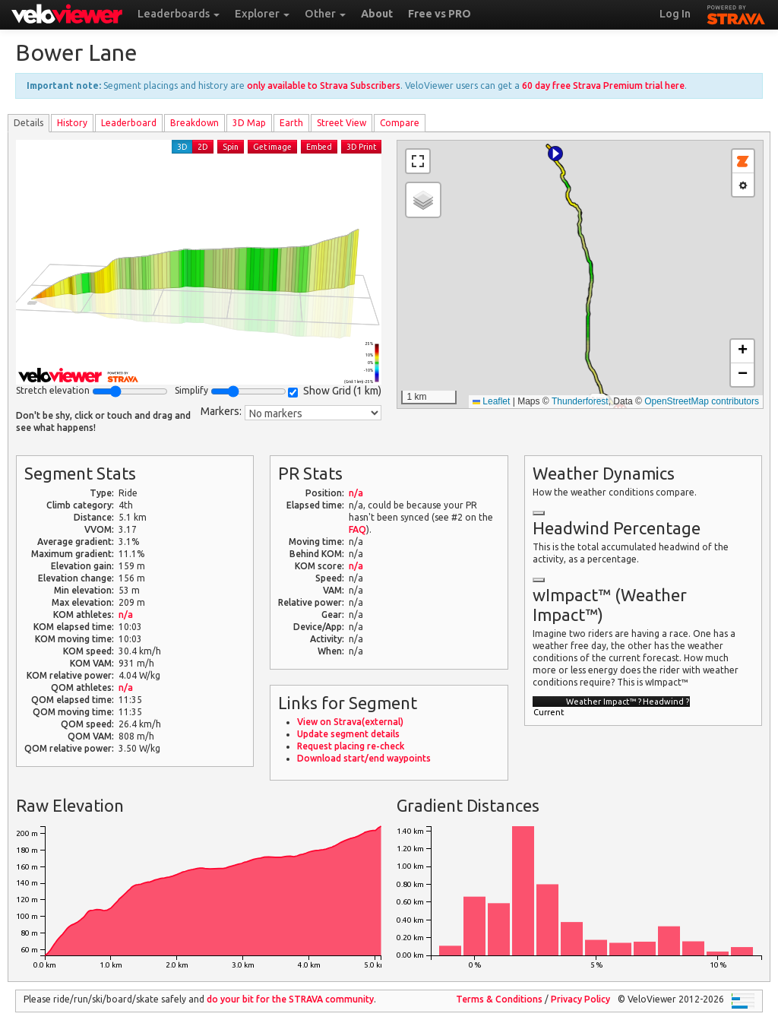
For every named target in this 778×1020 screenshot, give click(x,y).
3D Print (361, 146)
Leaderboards (179, 14)
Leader (129, 123)
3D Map (249, 123)
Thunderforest (580, 401)
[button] (555, 153)
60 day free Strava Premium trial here (603, 85)
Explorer (262, 14)
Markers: (221, 411)
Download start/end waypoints (364, 758)
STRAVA (736, 13)
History (72, 123)
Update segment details (348, 734)
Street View (341, 123)
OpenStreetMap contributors (701, 401)
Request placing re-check (350, 746)
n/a (126, 614)
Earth (291, 123)
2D (203, 146)
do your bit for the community (290, 999)
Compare (399, 123)
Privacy (580, 999)
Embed (319, 146)
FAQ (357, 529)
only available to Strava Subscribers (323, 85)
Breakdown (194, 123)
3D (182, 146)
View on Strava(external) (350, 722)
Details (28, 123)
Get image (272, 146)
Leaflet (491, 401)
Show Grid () (334, 391)
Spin (231, 146)
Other (325, 14)
